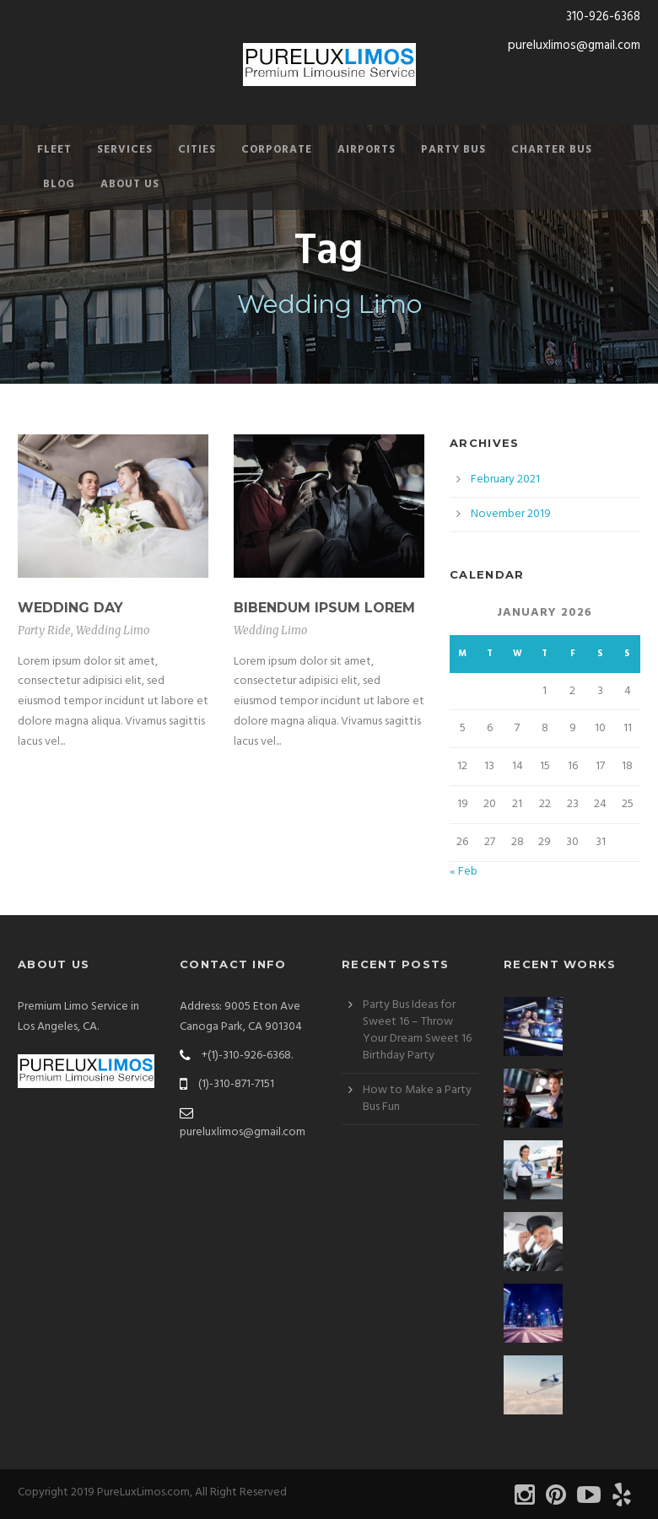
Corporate (276, 150)
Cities (197, 150)
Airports (366, 150)
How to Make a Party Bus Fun (417, 1098)
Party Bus (453, 150)
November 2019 (511, 514)
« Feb (463, 871)
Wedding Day (70, 608)
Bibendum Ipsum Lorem (324, 608)
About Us (129, 184)
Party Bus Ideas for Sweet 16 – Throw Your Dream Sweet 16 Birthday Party (417, 1030)
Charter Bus (551, 150)
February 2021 (505, 479)
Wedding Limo (112, 630)
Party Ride (44, 630)
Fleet (54, 150)
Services (125, 150)
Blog (59, 184)
